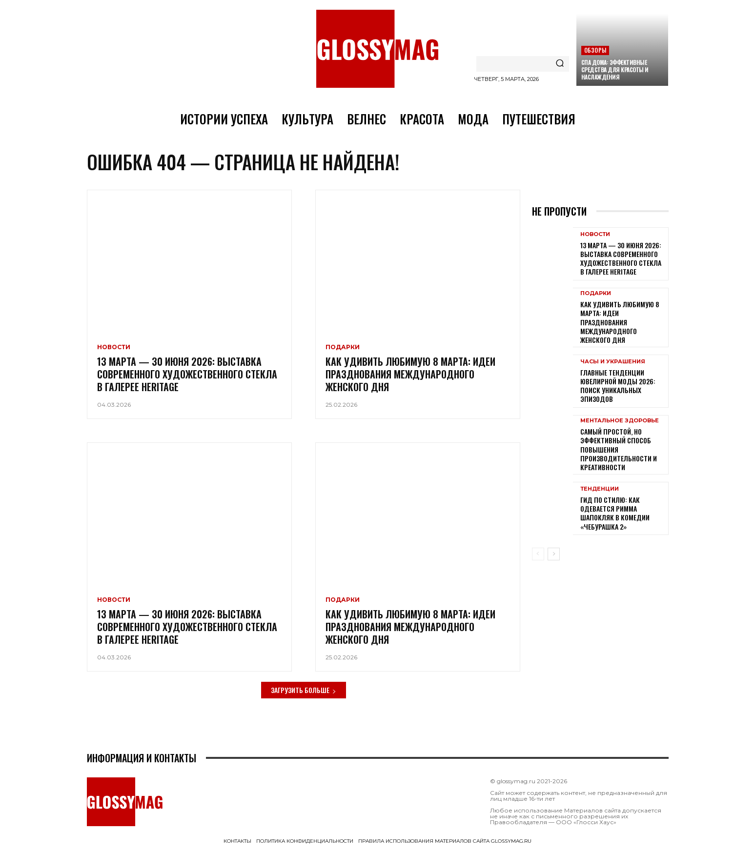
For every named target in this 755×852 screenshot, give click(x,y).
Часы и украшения (612, 362)
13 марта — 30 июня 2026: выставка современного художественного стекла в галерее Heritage (187, 375)
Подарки (343, 348)
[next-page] (554, 555)
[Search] (560, 64)
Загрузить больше (303, 691)
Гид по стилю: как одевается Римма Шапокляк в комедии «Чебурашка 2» (615, 513)
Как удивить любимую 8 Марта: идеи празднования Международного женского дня (410, 375)
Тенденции (599, 489)
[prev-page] (538, 555)
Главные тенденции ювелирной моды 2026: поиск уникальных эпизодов (617, 386)
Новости (113, 348)
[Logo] (377, 49)
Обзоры (595, 50)
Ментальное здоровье (619, 421)
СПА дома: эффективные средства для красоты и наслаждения (615, 69)
